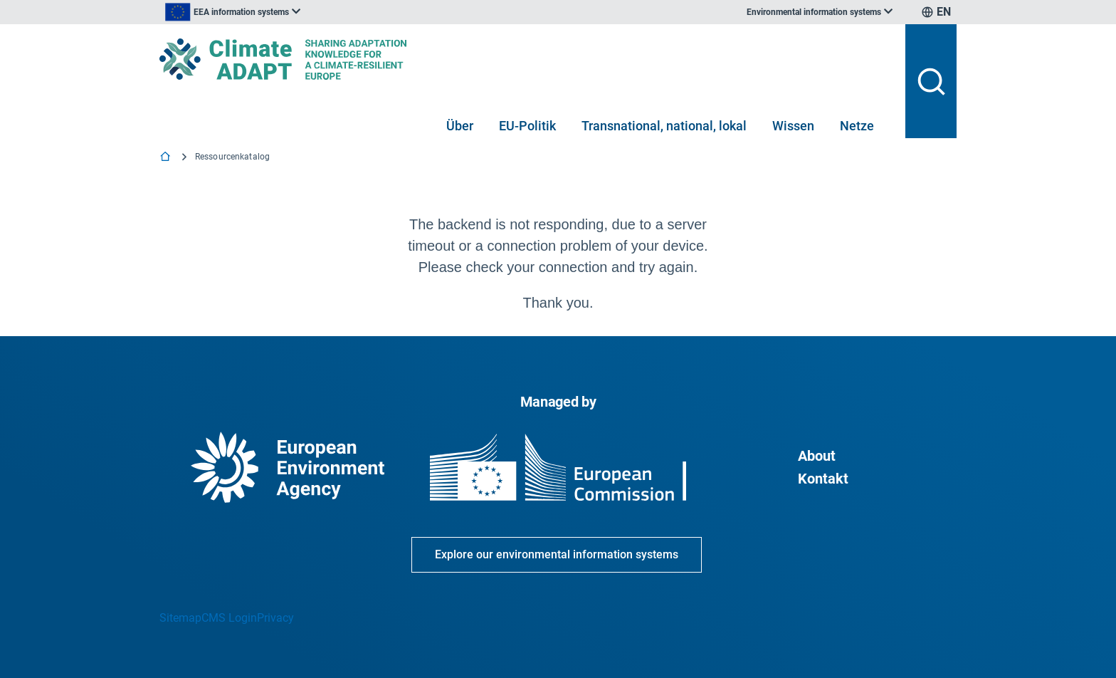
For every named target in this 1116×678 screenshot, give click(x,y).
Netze (857, 125)
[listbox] (303, 12)
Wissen (793, 125)
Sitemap (180, 618)
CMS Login (229, 618)
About (817, 455)
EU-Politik (527, 125)
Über (459, 125)
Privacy (275, 618)
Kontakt (823, 478)
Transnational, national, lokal (664, 125)
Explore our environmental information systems (556, 554)
